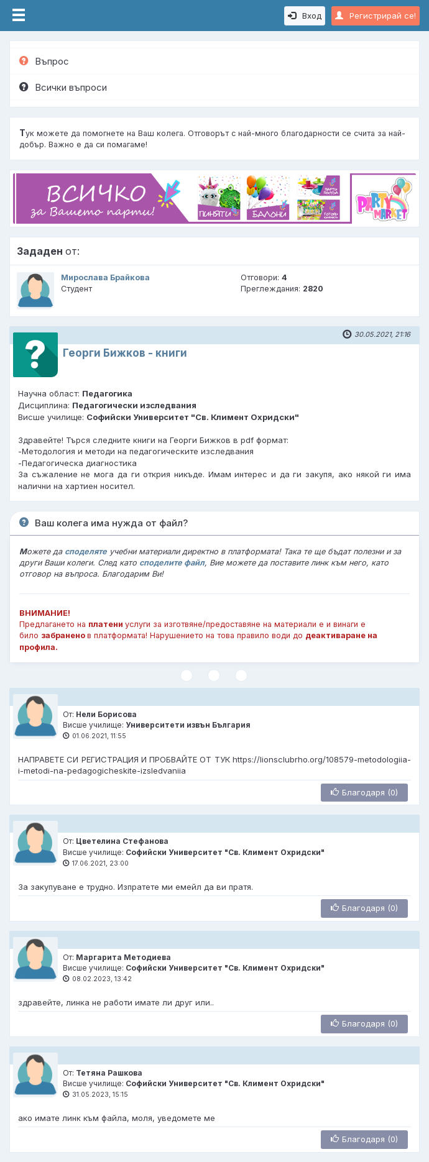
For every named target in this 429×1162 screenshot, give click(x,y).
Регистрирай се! (375, 16)
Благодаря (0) (364, 792)
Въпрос (44, 61)
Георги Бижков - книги (125, 353)
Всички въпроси (63, 87)
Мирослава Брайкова (105, 277)
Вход (304, 16)
